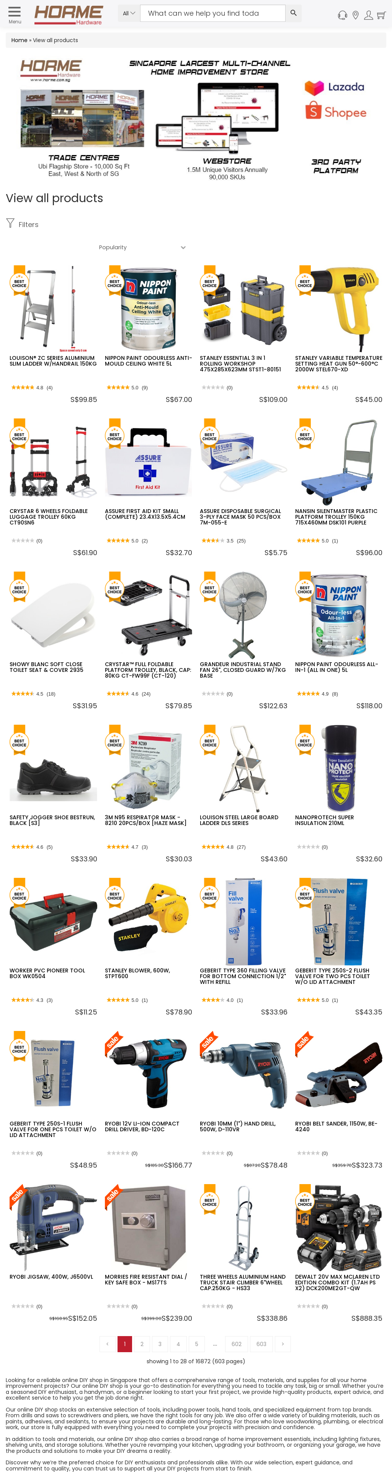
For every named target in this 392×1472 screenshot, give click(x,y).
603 (261, 1321)
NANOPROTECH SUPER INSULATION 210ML (324, 797)
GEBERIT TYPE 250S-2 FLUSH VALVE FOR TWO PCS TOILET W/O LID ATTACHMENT (332, 954)
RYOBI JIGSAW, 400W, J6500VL (51, 1254)
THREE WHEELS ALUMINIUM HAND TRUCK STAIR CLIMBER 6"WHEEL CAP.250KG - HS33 (243, 1260)
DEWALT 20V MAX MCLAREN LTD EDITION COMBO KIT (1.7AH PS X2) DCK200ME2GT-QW (337, 1260)
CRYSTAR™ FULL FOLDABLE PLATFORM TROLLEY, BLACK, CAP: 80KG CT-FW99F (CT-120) (148, 647)
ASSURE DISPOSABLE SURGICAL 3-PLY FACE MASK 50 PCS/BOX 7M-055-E (240, 494)
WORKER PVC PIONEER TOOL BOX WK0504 (47, 950)
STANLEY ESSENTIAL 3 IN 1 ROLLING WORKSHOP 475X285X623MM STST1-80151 (240, 341)
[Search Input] (213, 13)
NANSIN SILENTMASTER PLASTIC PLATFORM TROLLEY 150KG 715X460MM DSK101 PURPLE (336, 494)
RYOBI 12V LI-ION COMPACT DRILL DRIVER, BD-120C (142, 1104)
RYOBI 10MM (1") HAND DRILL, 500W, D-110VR (238, 1104)
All (129, 13)
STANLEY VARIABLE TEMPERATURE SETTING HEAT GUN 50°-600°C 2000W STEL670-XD (338, 341)
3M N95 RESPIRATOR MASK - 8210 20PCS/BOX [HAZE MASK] (146, 797)
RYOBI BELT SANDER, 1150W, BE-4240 (336, 1104)
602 (237, 1321)
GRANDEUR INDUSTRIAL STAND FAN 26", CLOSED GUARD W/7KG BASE (243, 647)
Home (19, 40)
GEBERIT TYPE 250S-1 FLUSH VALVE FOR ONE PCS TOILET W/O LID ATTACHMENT (53, 1107)
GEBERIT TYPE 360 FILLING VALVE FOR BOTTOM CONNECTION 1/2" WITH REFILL (243, 954)
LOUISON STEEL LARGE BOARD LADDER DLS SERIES (239, 797)
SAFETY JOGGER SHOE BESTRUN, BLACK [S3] (52, 797)
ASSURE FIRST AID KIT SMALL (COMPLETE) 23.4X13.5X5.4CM (145, 491)
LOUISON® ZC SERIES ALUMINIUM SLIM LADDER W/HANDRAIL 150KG (53, 338)
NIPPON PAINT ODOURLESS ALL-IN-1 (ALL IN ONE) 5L (336, 644)
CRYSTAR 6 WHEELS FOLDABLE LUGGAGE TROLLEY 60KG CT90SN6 (49, 494)
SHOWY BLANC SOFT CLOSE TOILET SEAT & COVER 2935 (46, 644)
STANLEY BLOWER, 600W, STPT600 (137, 950)
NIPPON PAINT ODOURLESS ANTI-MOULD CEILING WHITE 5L (148, 338)
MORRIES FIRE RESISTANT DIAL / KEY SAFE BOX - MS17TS (146, 1257)
